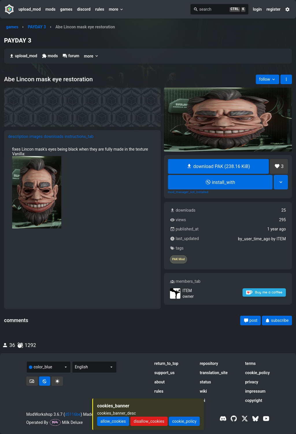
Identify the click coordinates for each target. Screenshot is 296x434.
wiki (203, 391)
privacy (251, 382)
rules (99, 9)
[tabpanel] (82, 187)
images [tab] (36, 136)
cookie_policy (257, 372)
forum (70, 55)
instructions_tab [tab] (79, 136)
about (159, 382)
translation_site (214, 372)
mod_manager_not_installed (188, 192)
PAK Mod (178, 259)
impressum (255, 391)
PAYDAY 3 (37, 27)
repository (209, 363)
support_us (164, 372)
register (274, 9)
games (66, 9)
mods (50, 9)
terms (250, 363)
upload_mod (29, 9)
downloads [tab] (53, 136)
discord (83, 9)
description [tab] (18, 136)
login (257, 9)
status (205, 382)
